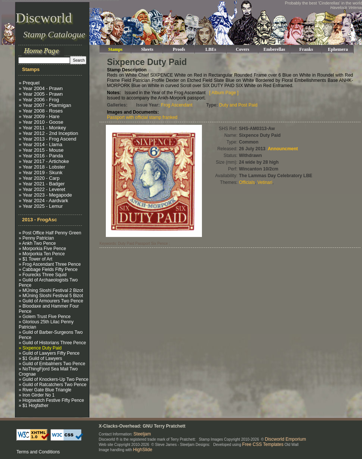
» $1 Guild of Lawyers (40, 358)
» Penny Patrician (36, 238)
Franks (306, 49)
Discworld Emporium (285, 439)
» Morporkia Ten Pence (42, 253)
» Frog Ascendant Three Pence (50, 264)
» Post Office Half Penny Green (50, 232)
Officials (247, 182)
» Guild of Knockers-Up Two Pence (54, 379)
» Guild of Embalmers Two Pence (52, 363)
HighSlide (142, 449)
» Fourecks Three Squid (43, 274)
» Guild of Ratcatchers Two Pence (52, 384)
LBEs (210, 49)
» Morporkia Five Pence (42, 248)
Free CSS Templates (263, 444)
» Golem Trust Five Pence (45, 316)
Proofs (179, 49)
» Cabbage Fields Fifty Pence (48, 269)
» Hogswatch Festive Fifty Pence (51, 400)
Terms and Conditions (38, 452)
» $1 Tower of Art (35, 259)
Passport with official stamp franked (142, 117)
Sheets (147, 49)
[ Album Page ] (224, 92)
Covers (242, 49)
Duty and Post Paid (238, 105)
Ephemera (338, 49)
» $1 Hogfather (33, 405)
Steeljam (142, 434)
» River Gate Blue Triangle (45, 389)
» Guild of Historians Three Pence (52, 342)
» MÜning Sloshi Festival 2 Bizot (51, 290)
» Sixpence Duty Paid (40, 348)
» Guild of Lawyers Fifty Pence (49, 353)
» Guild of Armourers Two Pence (51, 301)
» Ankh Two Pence (37, 243)
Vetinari (264, 182)
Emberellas (274, 49)
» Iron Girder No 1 (37, 395)
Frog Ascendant (177, 105)
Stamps (115, 49)
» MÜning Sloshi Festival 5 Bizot (51, 295)
